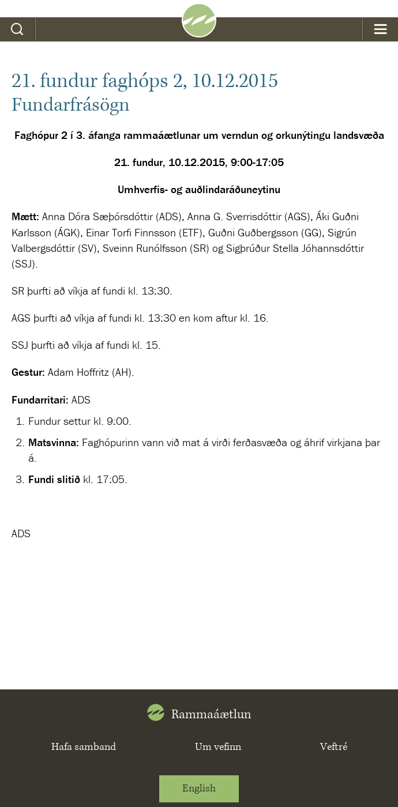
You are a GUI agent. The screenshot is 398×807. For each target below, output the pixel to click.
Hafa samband (83, 747)
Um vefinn (218, 747)
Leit (17, 29)
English (199, 788)
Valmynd (380, 29)
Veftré (333, 747)
